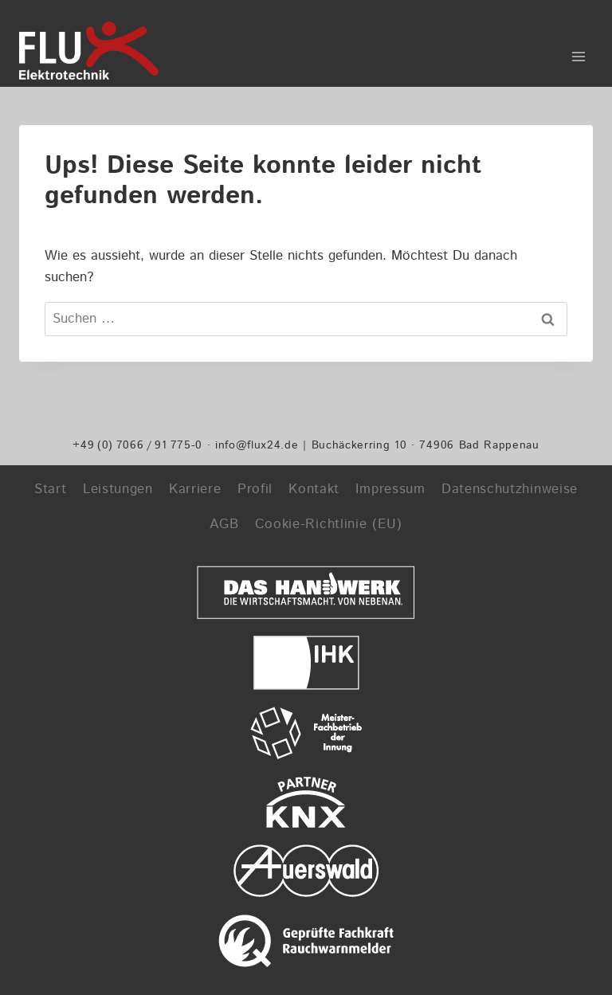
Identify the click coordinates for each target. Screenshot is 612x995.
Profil (255, 489)
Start (50, 489)
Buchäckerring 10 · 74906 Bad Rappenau (425, 445)
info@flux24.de (257, 445)
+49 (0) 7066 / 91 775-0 (137, 445)
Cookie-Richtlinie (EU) (328, 524)
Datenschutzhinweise (509, 489)
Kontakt (313, 489)
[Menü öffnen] (578, 51)
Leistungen (118, 489)
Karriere (195, 489)
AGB (224, 524)
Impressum (390, 489)
